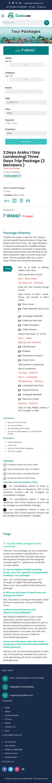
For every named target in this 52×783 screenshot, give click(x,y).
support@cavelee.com (33, 3)
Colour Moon (42, 778)
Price (7, 109)
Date (7, 98)
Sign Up (41, 7)
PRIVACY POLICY (11, 753)
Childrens (10, 73)
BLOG (7, 731)
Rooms (8, 87)
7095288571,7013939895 (16, 7)
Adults (8, 58)
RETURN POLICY (11, 757)
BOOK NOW (26, 141)
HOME (7, 708)
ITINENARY (8, 268)
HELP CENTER (10, 746)
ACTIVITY (8, 719)
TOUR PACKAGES (11, 715)
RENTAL (8, 723)
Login (32, 7)
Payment (9, 120)
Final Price (10, 129)
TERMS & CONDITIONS (13, 749)
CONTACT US (10, 727)
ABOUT (7, 711)
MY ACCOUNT (10, 742)
